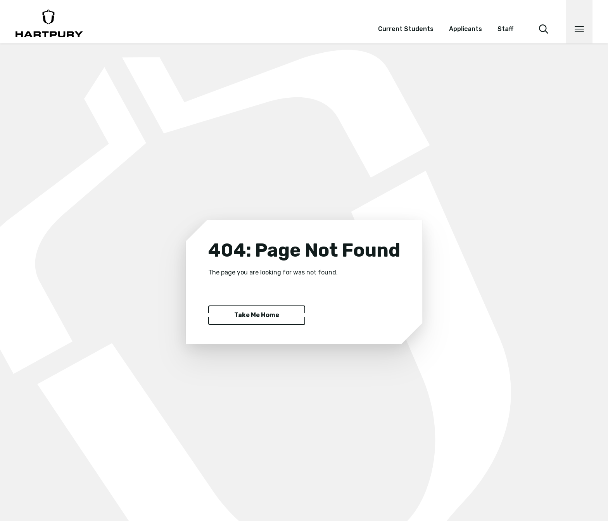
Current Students (406, 29)
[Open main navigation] (579, 21)
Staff (505, 29)
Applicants (465, 29)
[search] (544, 18)
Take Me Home (256, 315)
